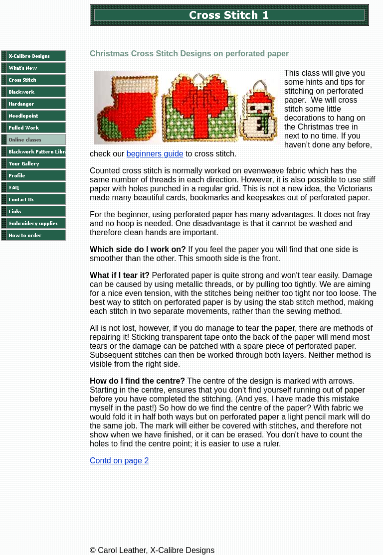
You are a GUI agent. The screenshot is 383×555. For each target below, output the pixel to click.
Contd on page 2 (119, 460)
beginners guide (155, 153)
